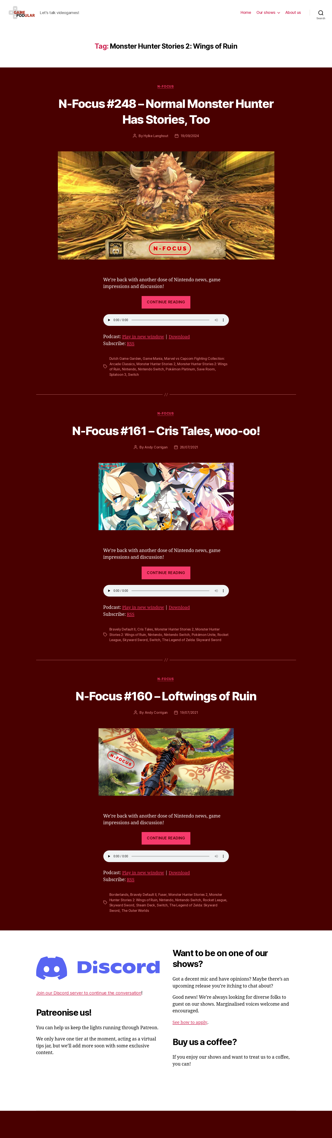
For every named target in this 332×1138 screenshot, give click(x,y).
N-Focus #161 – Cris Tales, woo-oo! (166, 444)
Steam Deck (159, 932)
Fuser (163, 922)
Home (246, 15)
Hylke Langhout (155, 143)
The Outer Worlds (150, 938)
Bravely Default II (122, 652)
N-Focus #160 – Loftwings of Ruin (166, 723)
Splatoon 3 (117, 381)
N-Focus (166, 93)
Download (182, 344)
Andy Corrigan (155, 469)
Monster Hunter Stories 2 (157, 370)
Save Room (217, 376)
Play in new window (144, 344)
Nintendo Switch (162, 376)
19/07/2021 (189, 740)
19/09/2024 (189, 143)
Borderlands (119, 922)
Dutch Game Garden (125, 365)
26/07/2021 (189, 469)
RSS (131, 351)
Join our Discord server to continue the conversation (91, 1020)
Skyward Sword (147, 662)
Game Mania (153, 365)
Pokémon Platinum (191, 376)
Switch (133, 381)
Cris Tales (146, 652)
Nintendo (140, 376)
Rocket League (121, 662)
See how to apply (191, 1050)
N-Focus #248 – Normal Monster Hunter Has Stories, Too (166, 117)
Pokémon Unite (205, 657)
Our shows (265, 15)
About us (293, 15)
